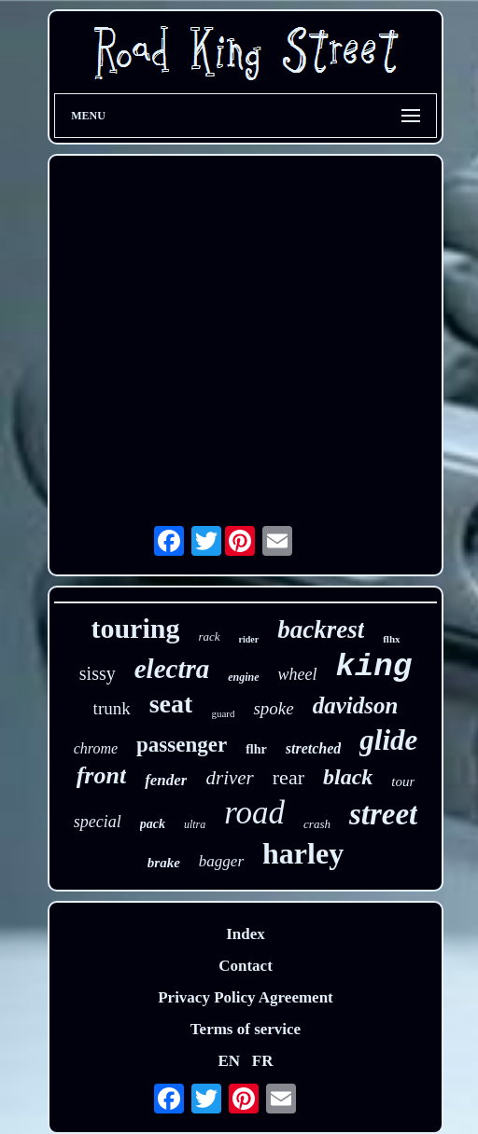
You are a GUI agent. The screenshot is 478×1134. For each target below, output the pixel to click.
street (383, 814)
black (348, 777)
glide (388, 740)
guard (222, 713)
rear (288, 777)
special (97, 821)
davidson (356, 705)
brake (164, 862)
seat (171, 703)
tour (403, 781)
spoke (273, 708)
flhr (256, 749)
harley (303, 853)
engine (243, 677)
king (374, 667)
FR (263, 1061)
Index (245, 934)
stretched (314, 748)
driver (229, 778)
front (101, 775)
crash (316, 824)
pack (152, 824)
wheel (297, 674)
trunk (112, 708)
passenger (181, 744)
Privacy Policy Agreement (245, 997)
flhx (391, 638)
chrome (96, 748)
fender (166, 780)
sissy (97, 673)
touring (135, 628)
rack (208, 636)
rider (249, 639)
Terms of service (245, 1029)
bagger (221, 861)
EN (229, 1061)
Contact (245, 966)
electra (172, 669)
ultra (194, 824)
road (254, 813)
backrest (320, 629)
